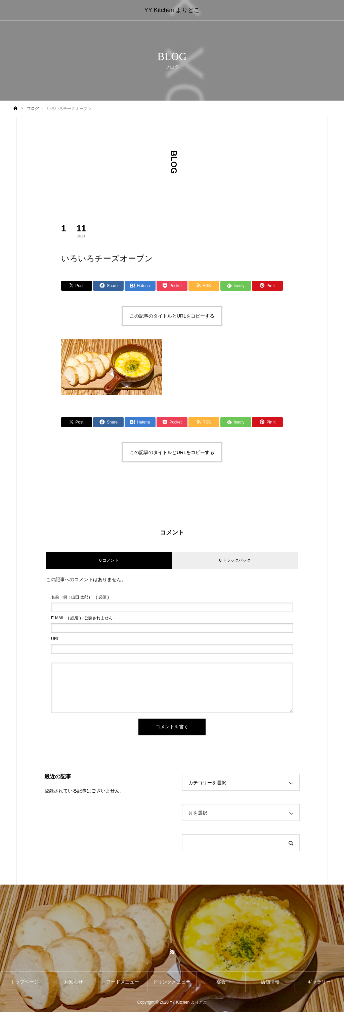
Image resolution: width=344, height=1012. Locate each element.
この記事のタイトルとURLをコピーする (172, 316)
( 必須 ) (80, 597)
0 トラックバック (235, 560)
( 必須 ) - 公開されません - (83, 618)
